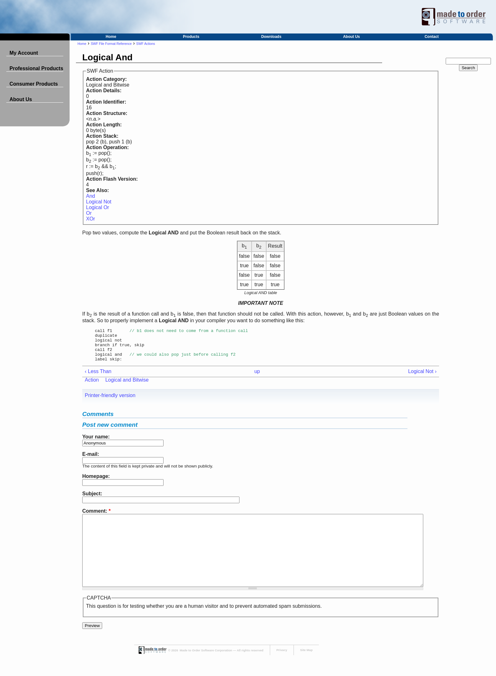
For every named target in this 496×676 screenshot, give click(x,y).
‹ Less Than (98, 378)
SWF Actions (145, 43)
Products (191, 36)
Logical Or (97, 207)
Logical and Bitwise (127, 386)
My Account (23, 53)
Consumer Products (33, 84)
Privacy (281, 671)
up (257, 378)
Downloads (271, 36)
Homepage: (96, 483)
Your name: (96, 443)
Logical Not (98, 201)
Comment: (96, 517)
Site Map (306, 671)
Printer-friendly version (110, 402)
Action (92, 386)
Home (111, 36)
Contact (432, 36)
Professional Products (36, 68)
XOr (90, 218)
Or (89, 213)
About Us (351, 36)
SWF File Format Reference (111, 43)
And (90, 196)
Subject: (92, 500)
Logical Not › (422, 378)
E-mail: (90, 460)
